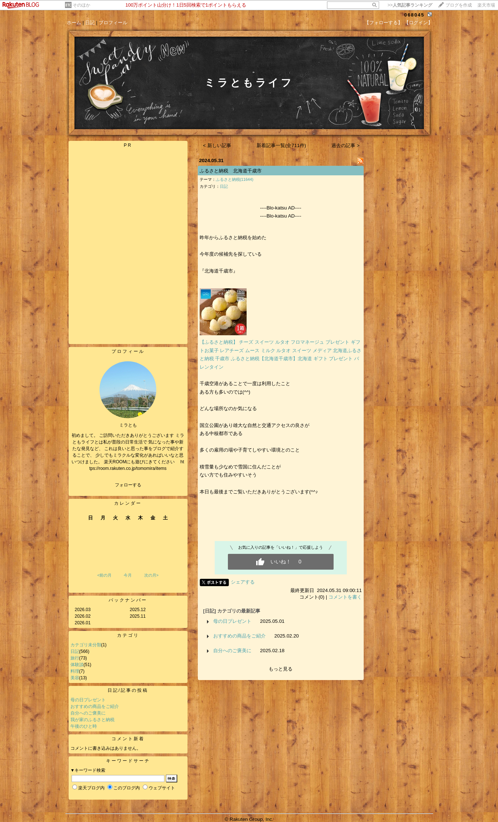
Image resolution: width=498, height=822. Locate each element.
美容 (74, 677)
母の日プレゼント (88, 699)
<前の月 (104, 575)
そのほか (81, 5)
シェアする (243, 582)
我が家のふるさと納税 (92, 719)
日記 (90, 22)
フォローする (128, 484)
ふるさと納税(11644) (235, 179)
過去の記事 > (345, 145)
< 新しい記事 (217, 145)
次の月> (151, 575)
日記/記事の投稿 (128, 690)
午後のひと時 (83, 726)
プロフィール (113, 22)
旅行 (74, 658)
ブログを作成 (459, 5)
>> (410, 5)
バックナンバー (128, 600)
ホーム (74, 22)
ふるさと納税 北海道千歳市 (231, 170)
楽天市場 (486, 5)
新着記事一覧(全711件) (281, 145)
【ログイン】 (418, 22)
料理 (74, 671)
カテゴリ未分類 (85, 644)
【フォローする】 (383, 22)
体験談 (77, 664)
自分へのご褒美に (88, 713)
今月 (128, 575)
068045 (414, 15)
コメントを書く (345, 597)
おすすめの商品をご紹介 (94, 706)
